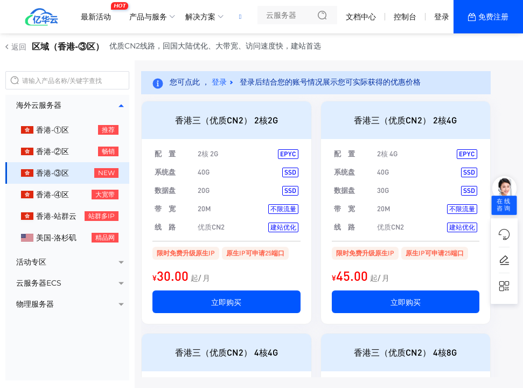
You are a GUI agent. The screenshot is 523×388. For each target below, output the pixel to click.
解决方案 (200, 17)
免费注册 (493, 17)
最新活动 (98, 12)
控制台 (405, 17)
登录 (441, 17)
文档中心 (361, 17)
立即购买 (226, 302)
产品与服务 (148, 17)
